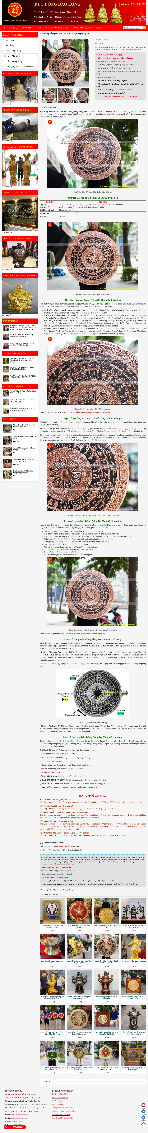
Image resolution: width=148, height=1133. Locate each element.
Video (99, 28)
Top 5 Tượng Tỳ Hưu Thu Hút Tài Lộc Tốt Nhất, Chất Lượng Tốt (23, 377)
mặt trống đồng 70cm (53, 890)
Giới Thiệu (13, 28)
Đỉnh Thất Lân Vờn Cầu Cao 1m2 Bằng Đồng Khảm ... (133, 1033)
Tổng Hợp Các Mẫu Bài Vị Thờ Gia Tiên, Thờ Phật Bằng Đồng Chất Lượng (22, 360)
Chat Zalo (143, 1112)
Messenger (143, 1118)
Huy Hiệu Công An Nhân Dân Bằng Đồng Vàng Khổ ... (79, 962)
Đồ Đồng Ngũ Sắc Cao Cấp (61, 1101)
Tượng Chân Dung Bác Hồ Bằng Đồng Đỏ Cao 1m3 (24, 449)
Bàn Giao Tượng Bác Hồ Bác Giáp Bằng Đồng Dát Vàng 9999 (21, 335)
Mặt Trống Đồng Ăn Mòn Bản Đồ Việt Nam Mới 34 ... (106, 962)
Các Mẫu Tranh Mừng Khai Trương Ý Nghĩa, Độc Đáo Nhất (22, 368)
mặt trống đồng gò (67, 890)
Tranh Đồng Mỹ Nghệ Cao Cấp (62, 1118)
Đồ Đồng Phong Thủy (13, 61)
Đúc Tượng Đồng (58, 1104)
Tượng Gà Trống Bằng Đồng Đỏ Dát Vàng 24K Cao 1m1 (52, 997)
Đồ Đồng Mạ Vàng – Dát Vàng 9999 (19, 67)
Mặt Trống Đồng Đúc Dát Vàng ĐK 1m (106, 926)
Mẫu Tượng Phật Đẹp (82, 28)
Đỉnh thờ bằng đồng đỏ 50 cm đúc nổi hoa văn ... (106, 997)
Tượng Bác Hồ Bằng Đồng (61, 1114)
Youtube (143, 1106)
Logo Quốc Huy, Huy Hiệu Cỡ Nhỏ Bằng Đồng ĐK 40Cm (52, 1033)
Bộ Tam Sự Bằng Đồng (60, 1097)
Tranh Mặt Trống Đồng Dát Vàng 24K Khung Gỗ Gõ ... (133, 997)
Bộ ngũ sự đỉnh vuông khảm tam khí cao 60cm (133, 926)
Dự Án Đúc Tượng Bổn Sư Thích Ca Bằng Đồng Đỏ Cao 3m (22, 409)
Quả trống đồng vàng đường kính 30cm (52, 962)
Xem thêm (6, 104)
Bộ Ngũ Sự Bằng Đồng (60, 1094)
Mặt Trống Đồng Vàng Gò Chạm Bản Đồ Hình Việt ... (79, 1033)
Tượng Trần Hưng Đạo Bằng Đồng (64, 1111)
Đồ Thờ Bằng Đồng (12, 51)
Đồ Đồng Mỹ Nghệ (12, 56)
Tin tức (39, 28)
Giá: (96, 43)
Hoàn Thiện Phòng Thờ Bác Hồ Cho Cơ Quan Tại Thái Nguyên (22, 344)
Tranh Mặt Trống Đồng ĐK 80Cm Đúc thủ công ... (133, 1068)
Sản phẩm (27, 28)
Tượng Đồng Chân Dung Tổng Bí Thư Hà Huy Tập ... (24, 460)
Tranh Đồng (9, 45)
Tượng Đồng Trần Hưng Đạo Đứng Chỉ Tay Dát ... (133, 962)
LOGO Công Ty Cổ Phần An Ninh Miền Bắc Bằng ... (106, 1068)
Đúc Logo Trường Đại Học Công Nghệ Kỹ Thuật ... (52, 926)
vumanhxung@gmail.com (18, 1118)
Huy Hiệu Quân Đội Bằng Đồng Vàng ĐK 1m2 (79, 926)
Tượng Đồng (9, 40)
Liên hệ (100, 43)
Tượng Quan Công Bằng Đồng (62, 1108)
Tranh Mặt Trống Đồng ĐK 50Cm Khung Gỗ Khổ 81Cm (106, 1033)
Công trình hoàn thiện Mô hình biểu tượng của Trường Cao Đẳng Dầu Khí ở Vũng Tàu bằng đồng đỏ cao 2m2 (23, 327)
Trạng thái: (98, 39)
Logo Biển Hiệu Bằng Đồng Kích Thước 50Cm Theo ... (52, 1068)
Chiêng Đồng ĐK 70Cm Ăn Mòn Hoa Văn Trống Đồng (24, 426)
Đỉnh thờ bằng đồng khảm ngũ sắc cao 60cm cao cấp (79, 997)
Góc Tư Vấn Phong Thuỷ (57, 28)
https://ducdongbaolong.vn (20, 1115)
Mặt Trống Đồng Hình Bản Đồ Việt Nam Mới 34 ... (79, 1068)
